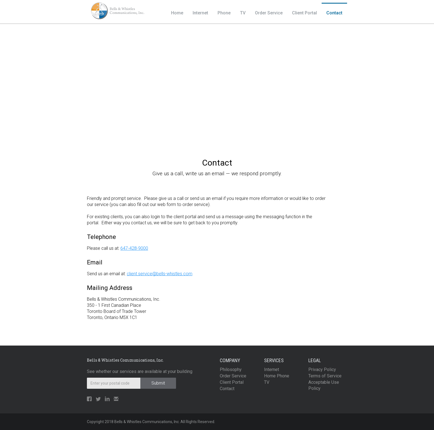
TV (243, 13)
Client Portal (304, 13)
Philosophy (231, 369)
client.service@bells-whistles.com (159, 273)
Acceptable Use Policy (323, 385)
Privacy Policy (322, 369)
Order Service (269, 13)
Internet (200, 13)
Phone (224, 13)
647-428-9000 (134, 248)
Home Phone (276, 375)
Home (177, 13)
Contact (334, 13)
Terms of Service (325, 375)
